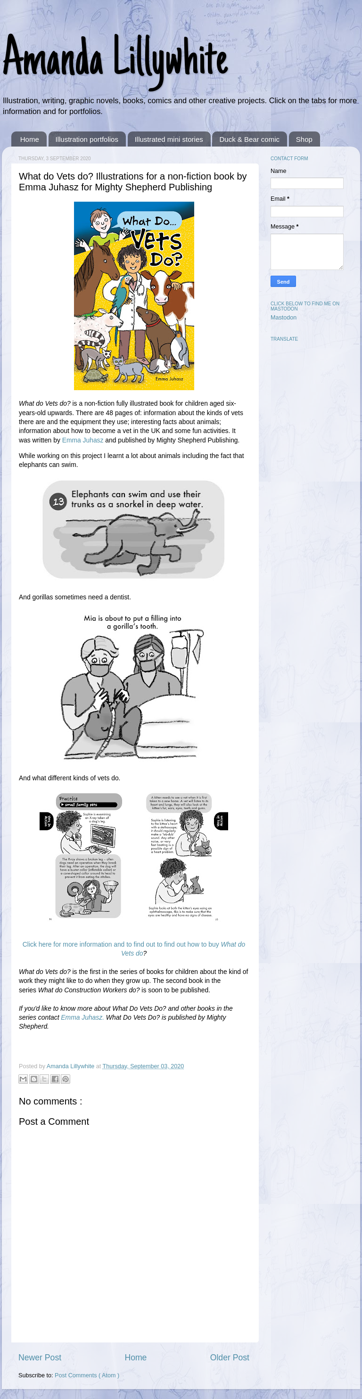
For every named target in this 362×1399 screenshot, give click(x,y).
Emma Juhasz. (82, 1017)
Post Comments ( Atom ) (87, 1375)
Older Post (229, 1357)
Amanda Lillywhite (115, 62)
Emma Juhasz (83, 440)
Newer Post (39, 1357)
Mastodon (283, 317)
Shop (304, 139)
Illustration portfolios (87, 139)
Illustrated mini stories (169, 139)
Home (29, 139)
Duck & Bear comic (249, 139)
